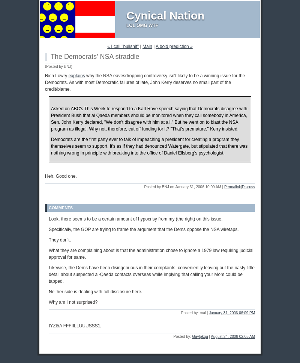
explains (77, 75)
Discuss (248, 187)
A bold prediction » (174, 46)
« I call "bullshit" (123, 46)
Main (147, 46)
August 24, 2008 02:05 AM (233, 336)
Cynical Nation (165, 15)
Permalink (232, 187)
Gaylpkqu (200, 336)
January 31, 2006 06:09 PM (232, 313)
